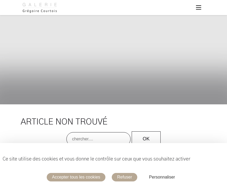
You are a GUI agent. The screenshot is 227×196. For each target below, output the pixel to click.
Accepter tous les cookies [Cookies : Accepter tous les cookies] (76, 177)
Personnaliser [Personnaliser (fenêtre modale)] (162, 177)
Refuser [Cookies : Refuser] (124, 177)
